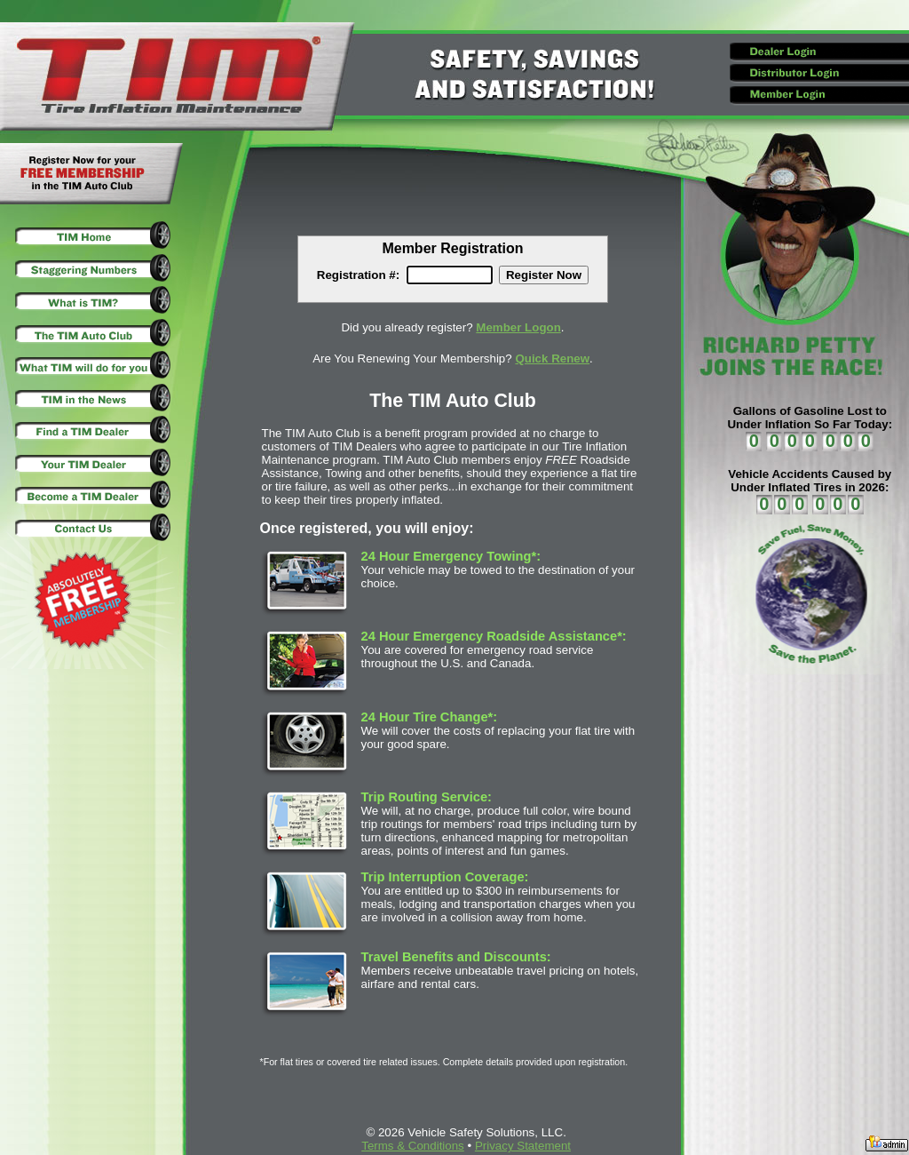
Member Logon (518, 327)
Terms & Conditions (412, 1145)
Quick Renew (552, 358)
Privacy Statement (523, 1145)
